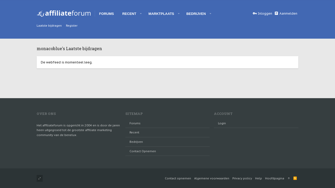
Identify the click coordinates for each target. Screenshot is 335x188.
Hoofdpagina (274, 178)
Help (258, 178)
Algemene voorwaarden (211, 178)
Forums (135, 123)
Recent (134, 132)
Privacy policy (242, 178)
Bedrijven (136, 142)
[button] (140, 13)
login (222, 123)
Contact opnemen (143, 151)
